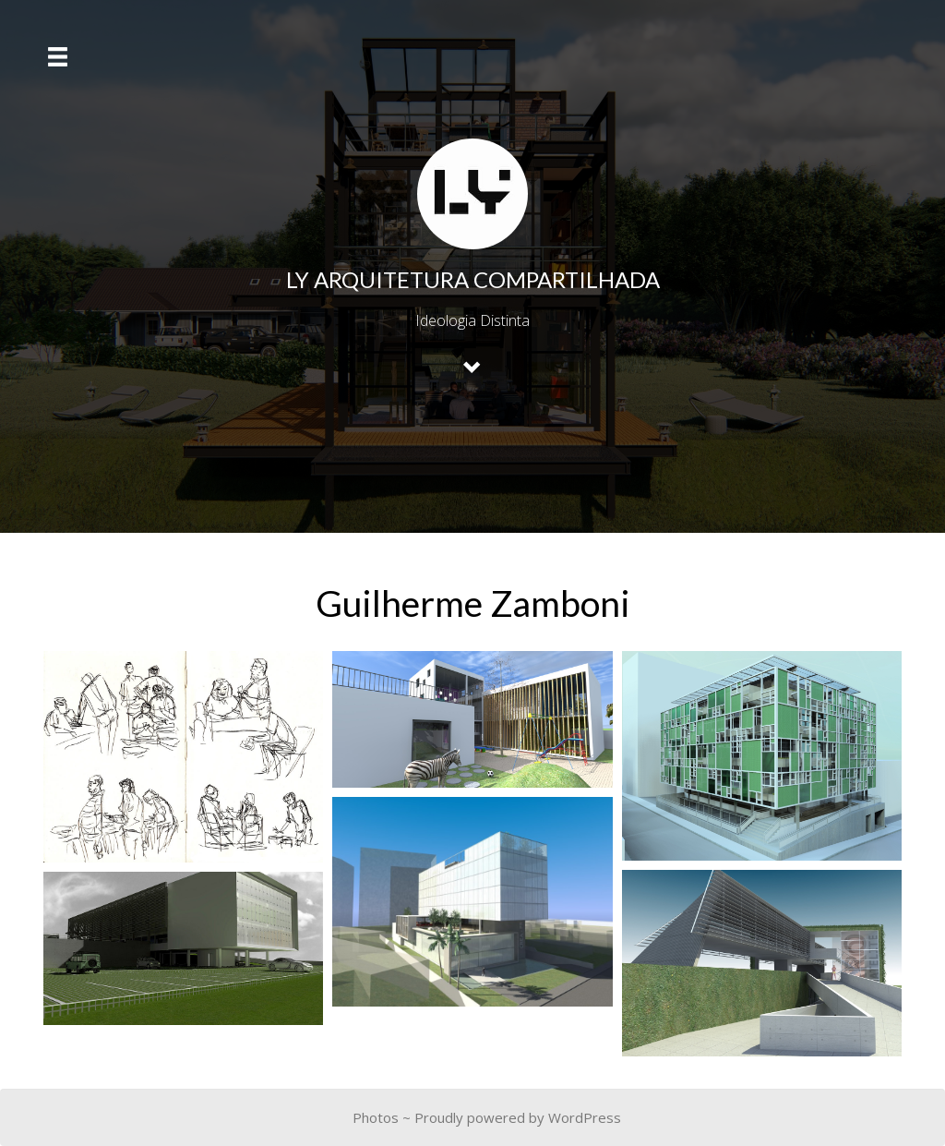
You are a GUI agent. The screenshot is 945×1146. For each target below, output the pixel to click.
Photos (376, 1117)
